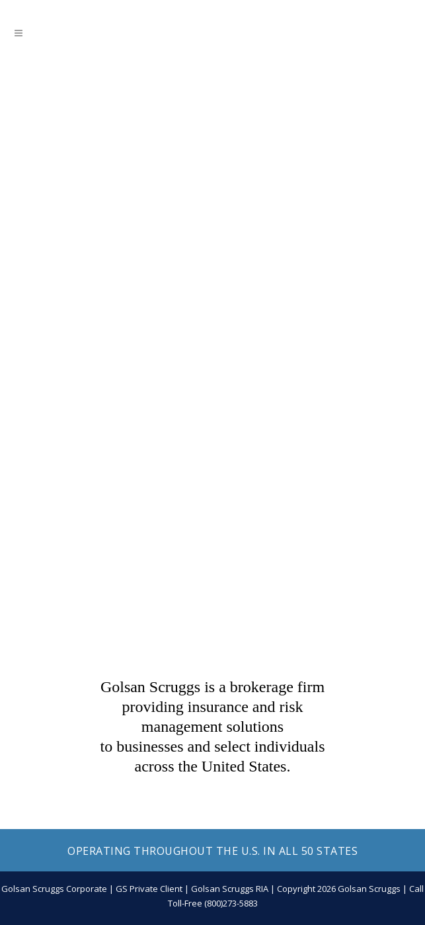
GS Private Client (149, 889)
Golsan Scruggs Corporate (54, 889)
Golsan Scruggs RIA (229, 889)
